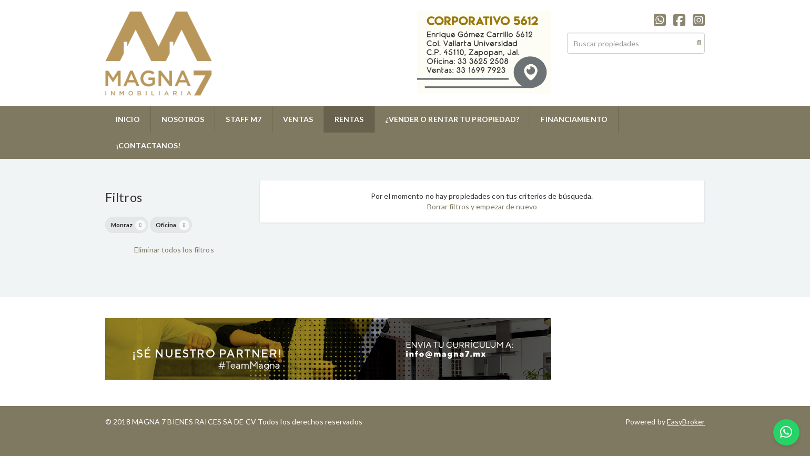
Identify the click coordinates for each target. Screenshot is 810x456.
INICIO (128, 119)
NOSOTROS (183, 119)
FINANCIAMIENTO (574, 119)
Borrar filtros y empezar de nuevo (482, 206)
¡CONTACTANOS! (148, 145)
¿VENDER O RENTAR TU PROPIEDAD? (452, 119)
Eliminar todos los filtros (174, 249)
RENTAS (349, 119)
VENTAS (298, 119)
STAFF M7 (243, 119)
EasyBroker (686, 421)
